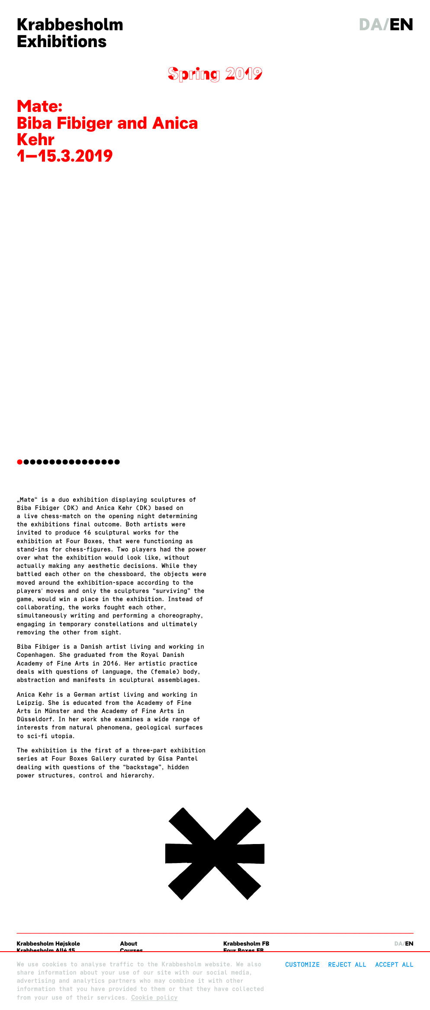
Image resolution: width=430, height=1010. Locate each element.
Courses (131, 950)
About (128, 943)
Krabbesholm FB (246, 943)
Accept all (394, 964)
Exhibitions (61, 41)
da (371, 24)
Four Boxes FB (243, 950)
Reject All (347, 964)
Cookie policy (154, 997)
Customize (302, 964)
